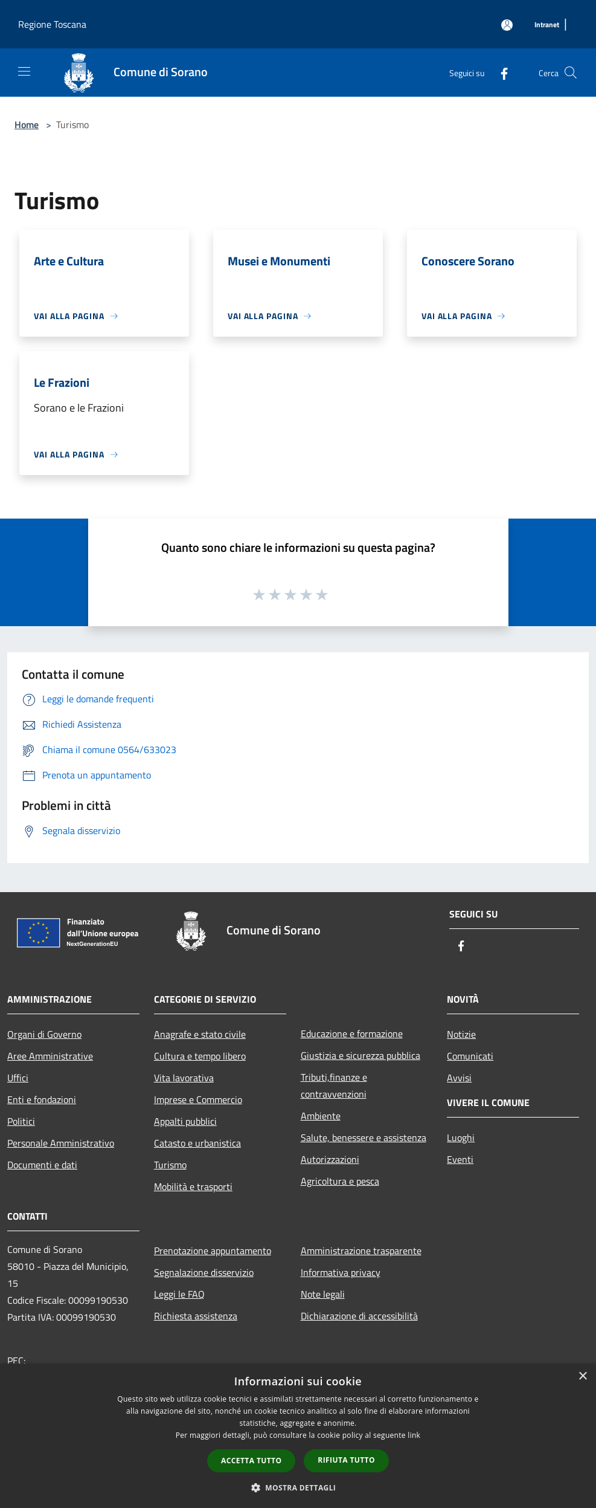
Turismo (170, 1164)
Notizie (461, 1034)
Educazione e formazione (352, 1033)
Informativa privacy (340, 1272)
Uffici (17, 1077)
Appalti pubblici (185, 1121)
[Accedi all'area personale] (507, 25)
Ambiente (321, 1115)
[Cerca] (570, 72)
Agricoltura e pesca (340, 1181)
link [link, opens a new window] (414, 1435)
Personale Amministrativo (60, 1143)
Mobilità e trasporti (193, 1186)
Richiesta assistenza (195, 1316)
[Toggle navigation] (24, 71)
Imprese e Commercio (198, 1099)
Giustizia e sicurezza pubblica (360, 1055)
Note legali (323, 1294)
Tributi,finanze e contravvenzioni (334, 1085)
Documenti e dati (42, 1164)
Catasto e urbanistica (197, 1143)
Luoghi (461, 1137)
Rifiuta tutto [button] (346, 1460)
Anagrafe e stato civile (200, 1034)
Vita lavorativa (184, 1077)
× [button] (582, 1376)
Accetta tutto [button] (251, 1460)
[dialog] (298, 1436)
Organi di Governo (44, 1034)
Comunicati (470, 1056)
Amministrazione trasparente (361, 1250)
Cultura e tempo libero (200, 1056)
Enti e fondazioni (41, 1099)
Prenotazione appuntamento (212, 1250)
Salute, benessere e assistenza (363, 1137)
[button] (298, 1487)
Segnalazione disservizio (204, 1272)
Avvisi (459, 1077)
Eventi (460, 1159)
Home (26, 124)
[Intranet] (546, 25)
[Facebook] (499, 72)
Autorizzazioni (330, 1159)
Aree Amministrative (50, 1056)
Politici (21, 1121)
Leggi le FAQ (179, 1294)
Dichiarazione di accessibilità (359, 1316)
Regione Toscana (52, 24)
